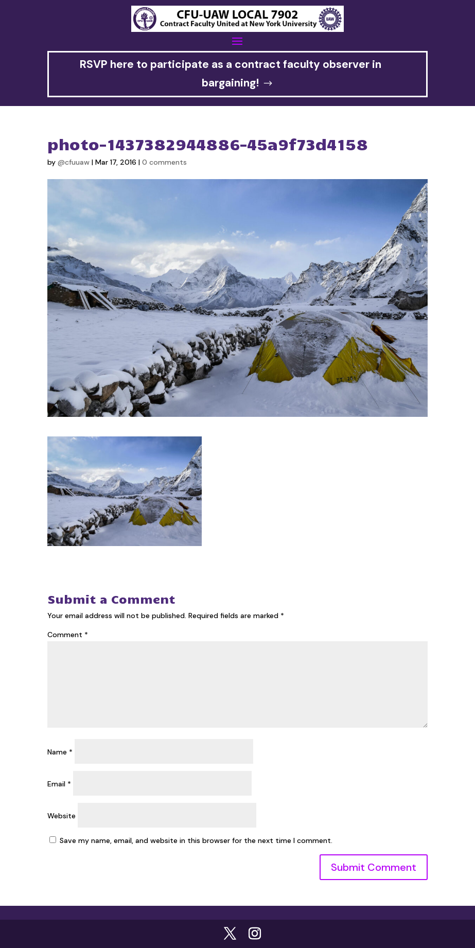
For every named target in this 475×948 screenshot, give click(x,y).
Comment (67, 634)
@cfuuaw (74, 162)
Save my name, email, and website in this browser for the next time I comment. (196, 840)
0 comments (164, 162)
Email (59, 783)
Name (60, 752)
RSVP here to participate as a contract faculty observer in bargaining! (230, 73)
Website (61, 815)
